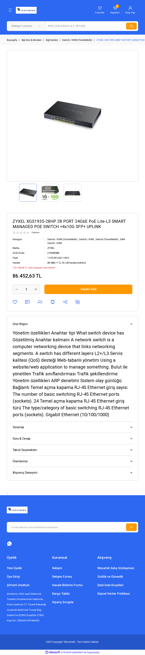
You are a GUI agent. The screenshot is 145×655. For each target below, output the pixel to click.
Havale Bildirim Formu (67, 585)
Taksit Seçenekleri (25, 450)
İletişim (57, 568)
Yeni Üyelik (14, 568)
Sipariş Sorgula (62, 602)
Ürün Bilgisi (20, 324)
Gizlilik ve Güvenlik (110, 576)
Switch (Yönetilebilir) (107, 239)
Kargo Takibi (61, 593)
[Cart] (115, 10)
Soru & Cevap (21, 438)
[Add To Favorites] (15, 302)
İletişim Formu (62, 576)
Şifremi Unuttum (18, 585)
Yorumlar (18, 427)
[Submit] (131, 527)
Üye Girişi (13, 576)
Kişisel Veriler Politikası (113, 593)
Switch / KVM (86, 239)
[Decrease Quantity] (16, 289)
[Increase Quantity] (36, 289)
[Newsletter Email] (72, 527)
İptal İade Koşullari (110, 585)
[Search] (91, 26)
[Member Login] (130, 10)
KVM (59, 243)
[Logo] (26, 10)
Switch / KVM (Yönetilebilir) (62, 239)
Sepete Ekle (88, 289)
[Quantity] (26, 289)
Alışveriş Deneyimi (25, 472)
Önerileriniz (20, 461)
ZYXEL (51, 248)
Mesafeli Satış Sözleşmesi (115, 568)
